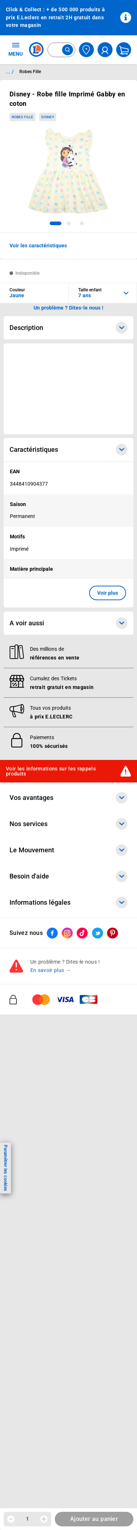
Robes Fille (22, 117)
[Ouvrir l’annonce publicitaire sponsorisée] (68, 389)
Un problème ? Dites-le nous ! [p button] (69, 307)
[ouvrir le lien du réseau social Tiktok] (82, 933)
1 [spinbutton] (27, 1519)
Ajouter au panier (94, 1519)
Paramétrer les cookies (5, 1168)
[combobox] (61, 50)
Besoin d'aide (68, 876)
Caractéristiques (68, 449)
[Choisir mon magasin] (86, 49)
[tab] (55, 223)
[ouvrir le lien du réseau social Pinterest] (112, 933)
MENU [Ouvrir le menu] (15, 49)
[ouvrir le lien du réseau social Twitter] (97, 933)
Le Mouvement (68, 850)
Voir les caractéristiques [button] (38, 245)
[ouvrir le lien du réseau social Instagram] (67, 933)
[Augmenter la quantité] (43, 1519)
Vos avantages (68, 798)
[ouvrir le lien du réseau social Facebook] (52, 933)
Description (68, 328)
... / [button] (10, 72)
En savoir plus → (50, 970)
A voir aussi (68, 623)
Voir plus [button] (107, 593)
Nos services (68, 824)
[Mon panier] (123, 49)
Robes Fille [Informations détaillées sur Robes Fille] (30, 71)
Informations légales (68, 902)
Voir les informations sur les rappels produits (51, 771)
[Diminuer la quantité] (11, 1519)
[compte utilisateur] (105, 49)
